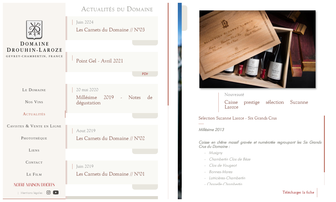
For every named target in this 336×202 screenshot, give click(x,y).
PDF (145, 74)
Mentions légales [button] (31, 192)
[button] (49, 192)
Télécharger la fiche (298, 192)
